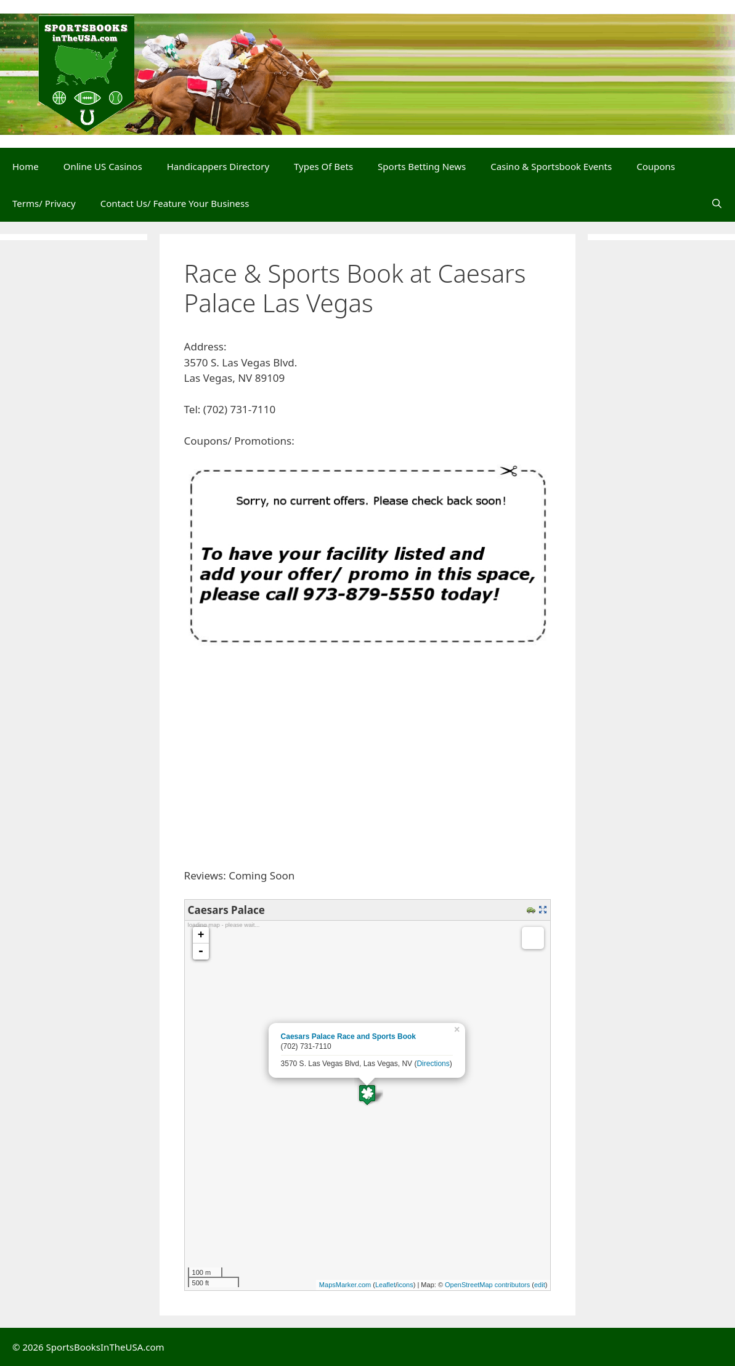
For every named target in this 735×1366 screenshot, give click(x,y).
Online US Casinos (102, 166)
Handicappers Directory (218, 166)
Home (25, 166)
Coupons (655, 166)
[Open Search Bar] (717, 203)
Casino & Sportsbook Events (551, 166)
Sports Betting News (422, 166)
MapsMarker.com (345, 1284)
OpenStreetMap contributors (487, 1284)
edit (539, 1284)
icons (405, 1284)
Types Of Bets (323, 166)
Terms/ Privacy (44, 203)
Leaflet (385, 1284)
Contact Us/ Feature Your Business (175, 203)
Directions (432, 1063)
